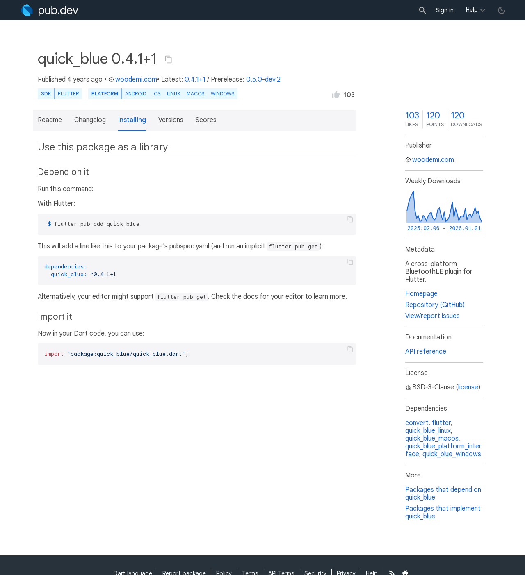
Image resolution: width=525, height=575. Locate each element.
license (468, 387)
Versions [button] (170, 120)
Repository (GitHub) (435, 305)
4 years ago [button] (85, 79)
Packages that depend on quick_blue (443, 494)
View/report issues (432, 316)
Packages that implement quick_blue (443, 512)
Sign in (445, 10)
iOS (156, 94)
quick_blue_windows (451, 454)
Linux (173, 94)
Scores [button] (206, 120)
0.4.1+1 (195, 79)
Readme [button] (50, 120)
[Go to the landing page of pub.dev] (49, 10)
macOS (195, 94)
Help (472, 10)
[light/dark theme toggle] (502, 10)
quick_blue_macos (432, 438)
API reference (425, 352)
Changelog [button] (90, 120)
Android (135, 94)
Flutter (68, 94)
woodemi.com (132, 79)
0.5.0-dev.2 (263, 79)
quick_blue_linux (428, 431)
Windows (222, 94)
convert (417, 423)
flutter (441, 423)
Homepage (421, 294)
